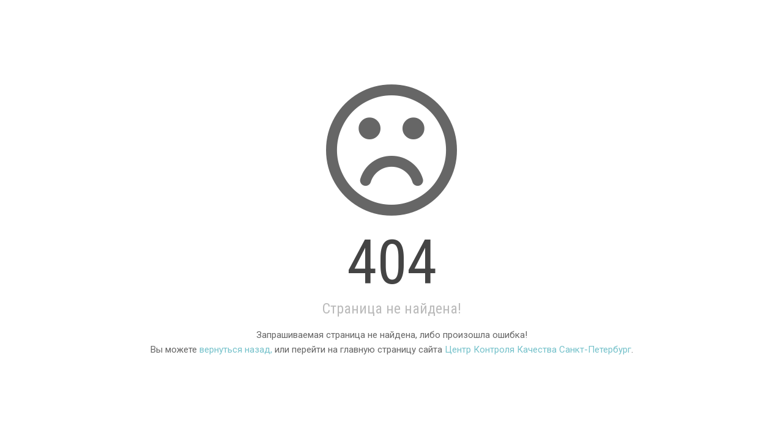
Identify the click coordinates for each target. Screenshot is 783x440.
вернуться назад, (235, 349)
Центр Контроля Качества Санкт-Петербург (538, 349)
